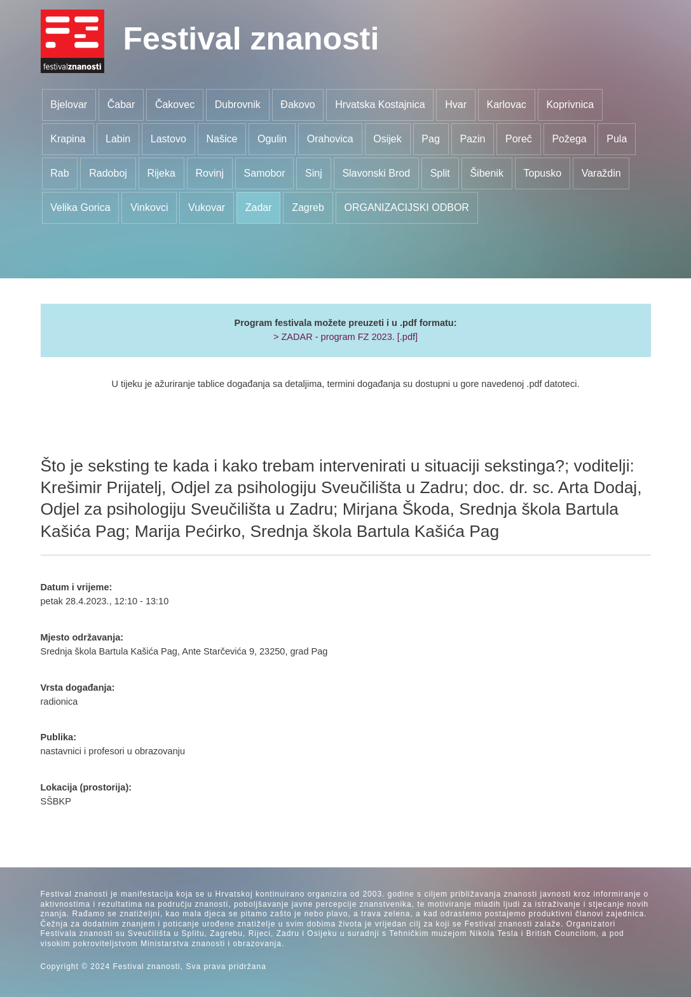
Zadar (258, 207)
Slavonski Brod (376, 173)
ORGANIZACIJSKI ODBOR (406, 207)
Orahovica (330, 138)
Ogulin (272, 138)
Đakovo (297, 104)
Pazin (472, 138)
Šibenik (486, 173)
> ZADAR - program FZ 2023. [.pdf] (345, 337)
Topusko (542, 173)
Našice (221, 138)
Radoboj (108, 173)
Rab (59, 173)
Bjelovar (68, 104)
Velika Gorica (80, 207)
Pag (430, 138)
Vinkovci (149, 207)
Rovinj (210, 173)
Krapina (67, 138)
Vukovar (206, 207)
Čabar (121, 104)
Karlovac (506, 104)
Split (440, 173)
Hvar (456, 104)
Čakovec (175, 104)
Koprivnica (570, 104)
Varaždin (601, 173)
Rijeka (161, 173)
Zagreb (308, 207)
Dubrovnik (238, 104)
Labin (118, 138)
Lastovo (168, 138)
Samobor (264, 173)
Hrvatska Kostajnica (380, 104)
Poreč (518, 138)
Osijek (387, 138)
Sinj (313, 173)
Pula (616, 138)
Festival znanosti (251, 39)
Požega (569, 138)
